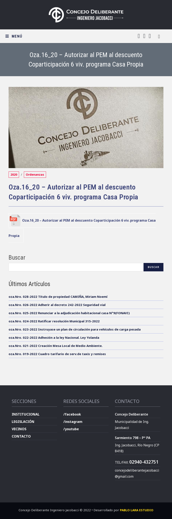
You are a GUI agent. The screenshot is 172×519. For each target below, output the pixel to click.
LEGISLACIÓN (23, 421)
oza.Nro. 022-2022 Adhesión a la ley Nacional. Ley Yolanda (54, 337)
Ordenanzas (35, 174)
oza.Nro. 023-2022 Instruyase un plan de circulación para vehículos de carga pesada (75, 329)
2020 (13, 174)
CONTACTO (21, 436)
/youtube (71, 429)
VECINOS (19, 429)
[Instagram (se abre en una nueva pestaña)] (144, 36)
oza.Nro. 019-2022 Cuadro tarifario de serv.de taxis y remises (57, 354)
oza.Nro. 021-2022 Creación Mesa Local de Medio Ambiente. (56, 346)
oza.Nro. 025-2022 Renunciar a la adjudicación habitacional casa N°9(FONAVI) (69, 313)
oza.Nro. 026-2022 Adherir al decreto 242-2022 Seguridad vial (57, 305)
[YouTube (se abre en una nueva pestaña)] (150, 36)
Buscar (17, 257)
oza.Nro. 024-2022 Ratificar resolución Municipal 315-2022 (54, 321)
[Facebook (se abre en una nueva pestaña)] (138, 36)
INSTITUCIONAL (26, 414)
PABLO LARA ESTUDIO (136, 510)
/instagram (72, 421)
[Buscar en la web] (159, 36)
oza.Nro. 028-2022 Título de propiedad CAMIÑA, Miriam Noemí (58, 296)
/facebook (72, 414)
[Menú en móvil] (13, 36)
